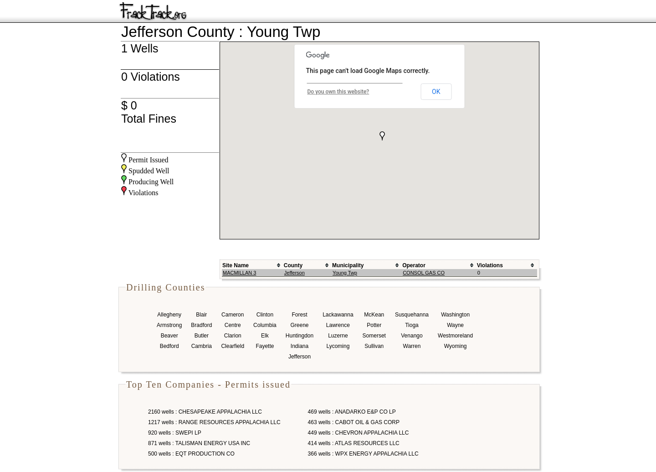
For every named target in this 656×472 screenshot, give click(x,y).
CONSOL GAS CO (424, 272)
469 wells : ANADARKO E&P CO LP (352, 412)
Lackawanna (338, 314)
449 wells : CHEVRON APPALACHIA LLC (358, 433)
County (293, 265)
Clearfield (232, 346)
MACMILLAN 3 (239, 272)
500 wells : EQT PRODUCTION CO (191, 454)
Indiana (299, 346)
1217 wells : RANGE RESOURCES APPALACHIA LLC (214, 422)
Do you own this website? (338, 91)
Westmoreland (455, 335)
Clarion (232, 335)
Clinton (264, 314)
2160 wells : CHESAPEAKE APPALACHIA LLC (205, 412)
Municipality (348, 265)
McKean (374, 314)
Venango (411, 335)
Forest (299, 314)
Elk (265, 335)
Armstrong (169, 325)
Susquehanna (412, 314)
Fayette (265, 346)
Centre (233, 325)
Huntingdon (299, 335)
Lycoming (337, 346)
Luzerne (338, 335)
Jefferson (294, 272)
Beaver (169, 335)
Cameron (232, 314)
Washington (455, 314)
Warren (412, 346)
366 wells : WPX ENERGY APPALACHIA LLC (363, 454)
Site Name (235, 265)
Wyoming (455, 346)
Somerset (374, 335)
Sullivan (374, 346)
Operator (413, 265)
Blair (201, 314)
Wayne (455, 325)
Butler (202, 335)
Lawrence (338, 325)
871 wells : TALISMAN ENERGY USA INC (199, 443)
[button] (382, 135)
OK (436, 91)
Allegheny (169, 314)
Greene (299, 325)
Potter (374, 325)
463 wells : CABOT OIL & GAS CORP (354, 422)
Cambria (201, 346)
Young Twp (345, 272)
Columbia (265, 325)
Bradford (201, 325)
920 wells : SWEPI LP (174, 433)
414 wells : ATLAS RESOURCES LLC (354, 443)
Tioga (412, 325)
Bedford (169, 346)
